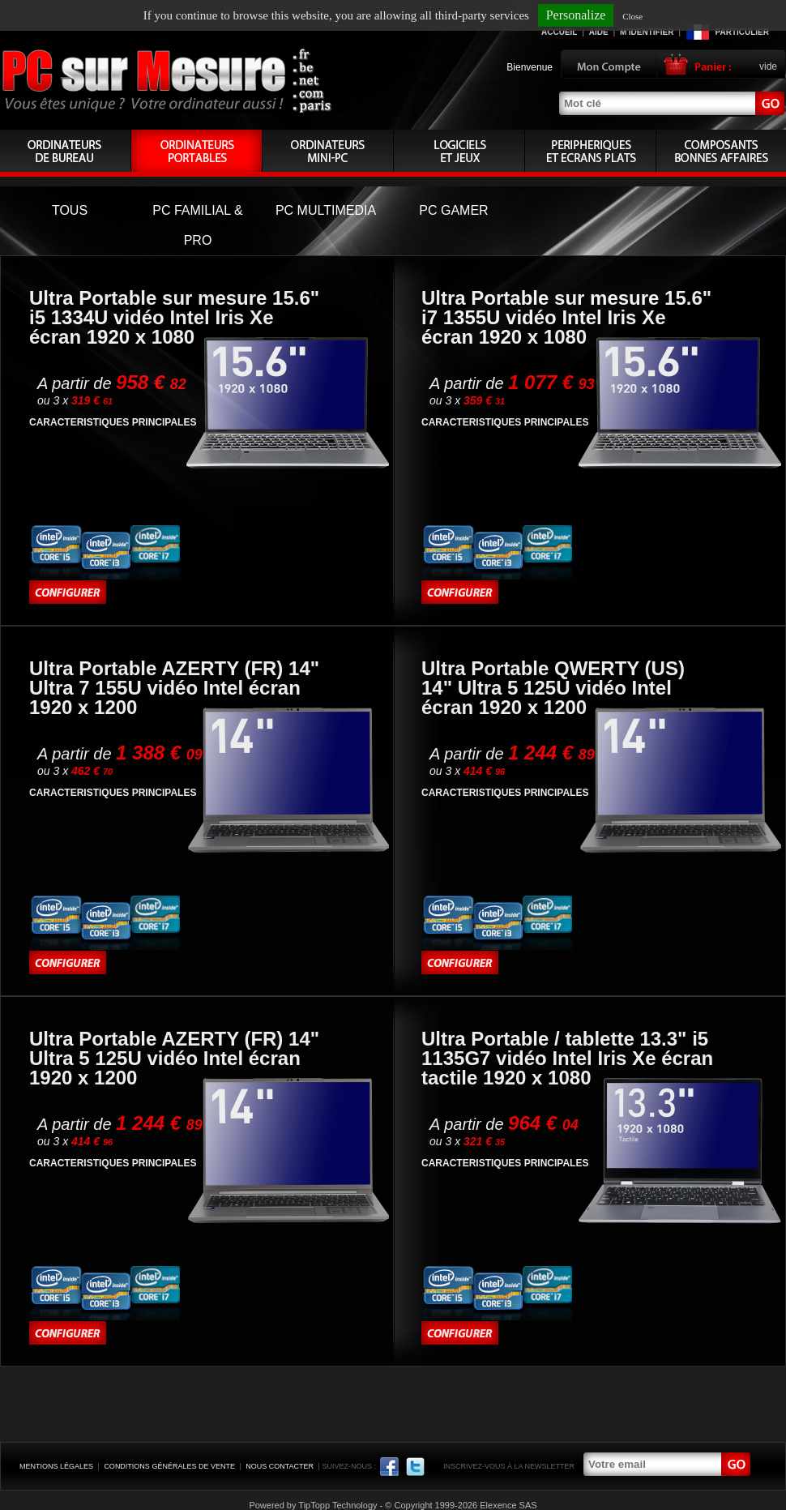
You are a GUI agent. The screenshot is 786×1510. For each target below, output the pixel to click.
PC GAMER (453, 210)
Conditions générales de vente (169, 1466)
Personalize (576, 15)
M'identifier (646, 32)
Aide (599, 32)
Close (632, 16)
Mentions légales (56, 1466)
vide (768, 66)
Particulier (742, 32)
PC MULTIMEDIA (326, 210)
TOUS (70, 210)
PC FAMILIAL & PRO (197, 225)
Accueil (559, 32)
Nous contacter (280, 1466)
